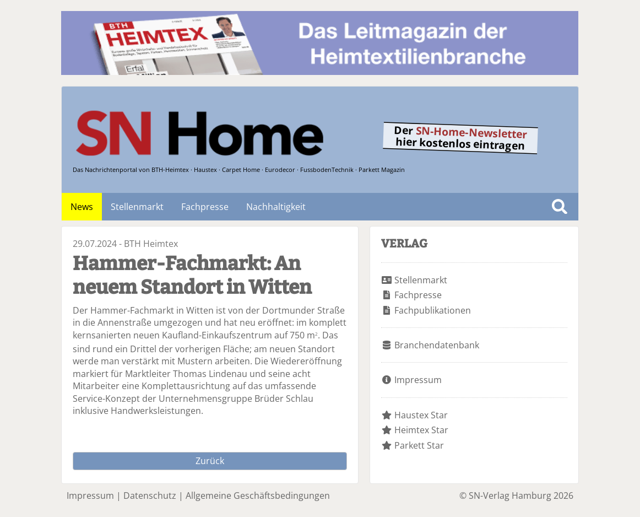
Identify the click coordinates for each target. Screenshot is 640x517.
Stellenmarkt (137, 207)
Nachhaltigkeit (276, 207)
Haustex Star (421, 415)
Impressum (418, 380)
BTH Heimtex (151, 244)
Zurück (210, 461)
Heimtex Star (421, 430)
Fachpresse (205, 207)
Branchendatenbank (436, 345)
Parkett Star (419, 445)
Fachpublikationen (432, 310)
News (81, 207)
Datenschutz (149, 495)
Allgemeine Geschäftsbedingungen (258, 495)
